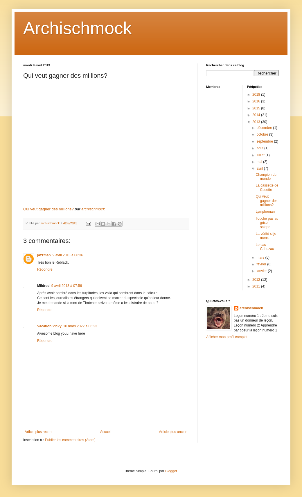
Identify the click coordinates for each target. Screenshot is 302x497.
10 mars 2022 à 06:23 (80, 326)
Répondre (45, 269)
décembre (264, 128)
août (260, 148)
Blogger (171, 471)
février (261, 264)
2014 (256, 115)
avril (260, 168)
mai (259, 162)
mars (260, 257)
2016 (256, 101)
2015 (256, 108)
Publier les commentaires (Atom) (70, 440)
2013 (256, 122)
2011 (256, 286)
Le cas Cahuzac (265, 247)
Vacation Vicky (49, 326)
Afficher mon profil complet (226, 337)
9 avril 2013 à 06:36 (68, 255)
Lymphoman (265, 212)
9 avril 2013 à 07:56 (66, 286)
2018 (256, 95)
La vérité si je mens (266, 236)
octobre (262, 134)
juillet (260, 155)
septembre (265, 141)
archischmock (93, 209)
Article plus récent (38, 432)
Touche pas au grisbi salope (267, 222)
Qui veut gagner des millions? (48, 209)
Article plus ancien (173, 432)
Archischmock (77, 28)
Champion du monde (266, 177)
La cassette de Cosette (267, 187)
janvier (262, 271)
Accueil (106, 432)
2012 (256, 280)
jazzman (44, 255)
